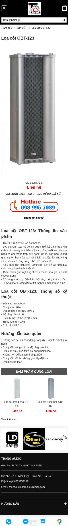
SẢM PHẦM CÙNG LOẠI (34, 372)
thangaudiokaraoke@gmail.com (27, 486)
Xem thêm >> (9, 419)
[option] (17, 397)
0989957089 (21, 481)
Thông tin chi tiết (34, 217)
